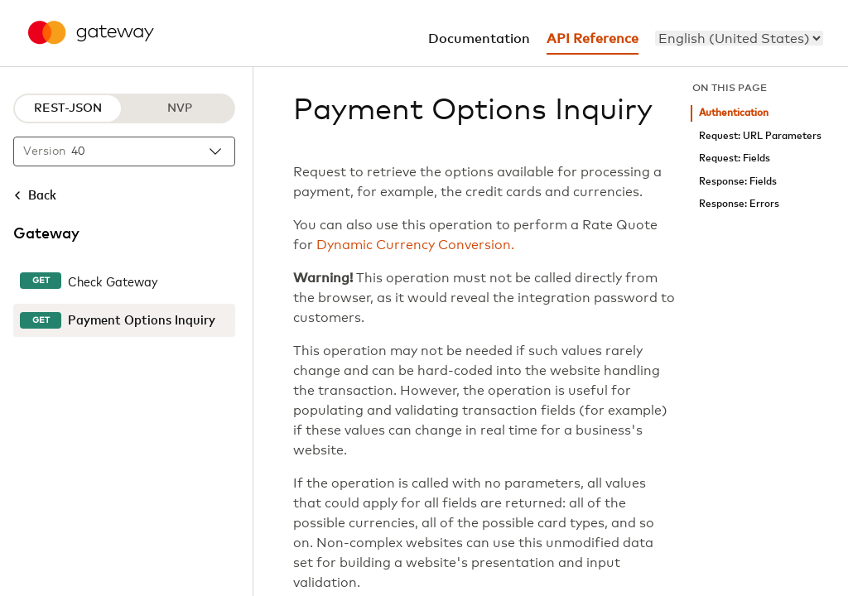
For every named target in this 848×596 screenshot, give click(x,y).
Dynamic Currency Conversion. (415, 245)
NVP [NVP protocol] (179, 108)
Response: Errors (739, 204)
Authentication (733, 113)
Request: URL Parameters (760, 136)
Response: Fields (738, 181)
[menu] (739, 38)
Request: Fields (734, 158)
